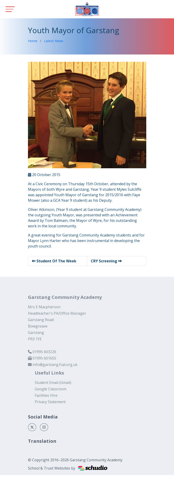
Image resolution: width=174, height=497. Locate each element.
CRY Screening (106, 260)
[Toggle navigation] (10, 9)
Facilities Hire (51, 395)
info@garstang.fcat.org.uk (55, 369)
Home (32, 41)
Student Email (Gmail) (58, 382)
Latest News (53, 41)
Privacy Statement (55, 401)
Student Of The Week (54, 260)
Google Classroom (56, 388)
